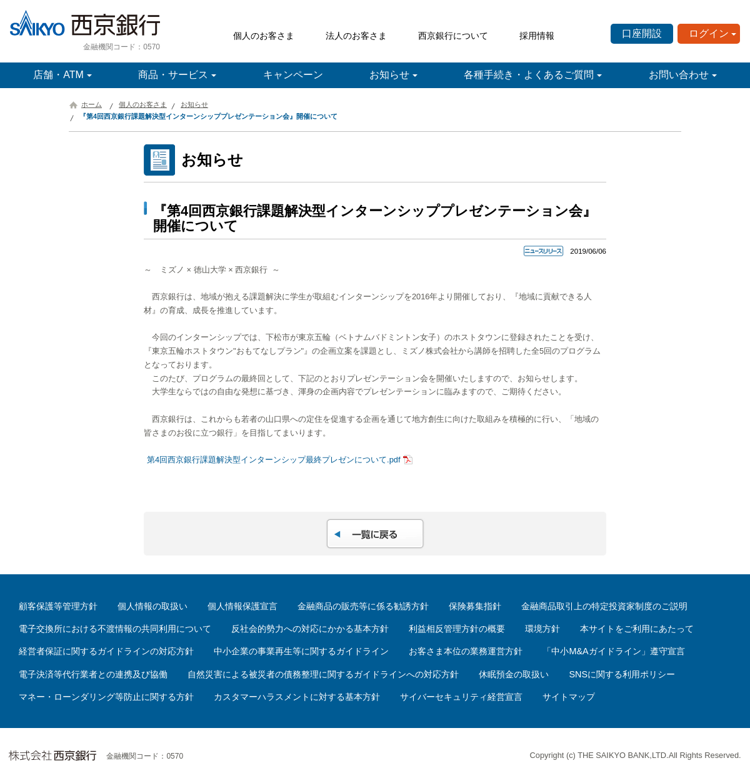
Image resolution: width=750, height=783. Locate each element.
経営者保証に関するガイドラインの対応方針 (106, 651)
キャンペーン (293, 74)
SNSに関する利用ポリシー (622, 674)
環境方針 (542, 629)
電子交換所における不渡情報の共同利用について (115, 629)
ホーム (91, 104)
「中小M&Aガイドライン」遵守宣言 (613, 651)
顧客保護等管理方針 (58, 606)
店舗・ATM (58, 74)
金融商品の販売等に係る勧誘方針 (363, 606)
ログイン (709, 33)
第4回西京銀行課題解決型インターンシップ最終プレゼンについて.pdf (273, 459)
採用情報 (536, 36)
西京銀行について (453, 36)
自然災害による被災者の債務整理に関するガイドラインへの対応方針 (323, 674)
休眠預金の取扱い (514, 674)
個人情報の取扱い (153, 606)
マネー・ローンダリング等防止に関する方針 (106, 697)
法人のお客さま (356, 36)
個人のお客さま (263, 36)
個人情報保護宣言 (243, 606)
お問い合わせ (679, 74)
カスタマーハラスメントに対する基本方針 (297, 697)
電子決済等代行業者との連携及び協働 (93, 674)
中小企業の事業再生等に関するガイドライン (301, 651)
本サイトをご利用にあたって (637, 629)
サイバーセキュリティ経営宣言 (461, 697)
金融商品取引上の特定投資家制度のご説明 (604, 606)
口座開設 (642, 33)
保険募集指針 (475, 606)
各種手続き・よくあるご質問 (529, 74)
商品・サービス (173, 74)
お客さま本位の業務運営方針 (465, 651)
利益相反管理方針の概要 (457, 629)
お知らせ (389, 74)
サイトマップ (568, 697)
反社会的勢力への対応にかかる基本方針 (310, 629)
